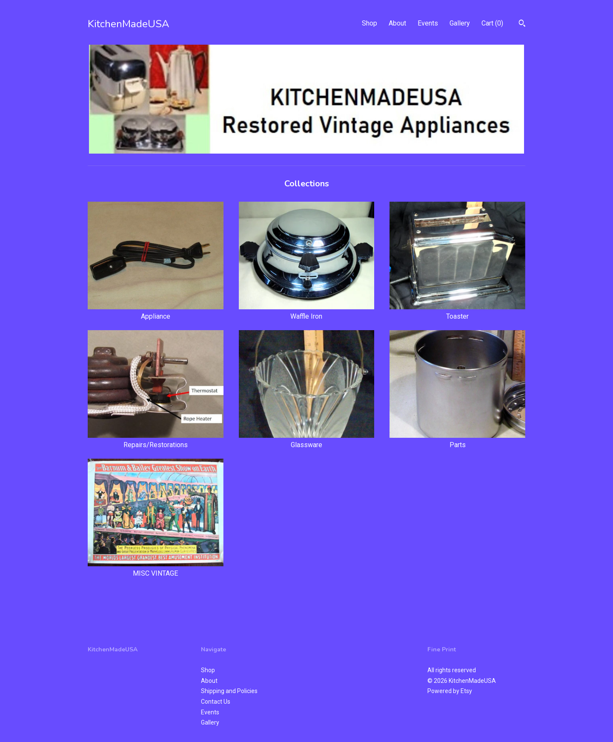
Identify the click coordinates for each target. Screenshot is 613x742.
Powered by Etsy (449, 691)
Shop (369, 23)
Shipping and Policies (229, 691)
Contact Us (215, 701)
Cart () (492, 23)
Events (428, 23)
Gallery (460, 23)
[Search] (522, 24)
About (397, 23)
